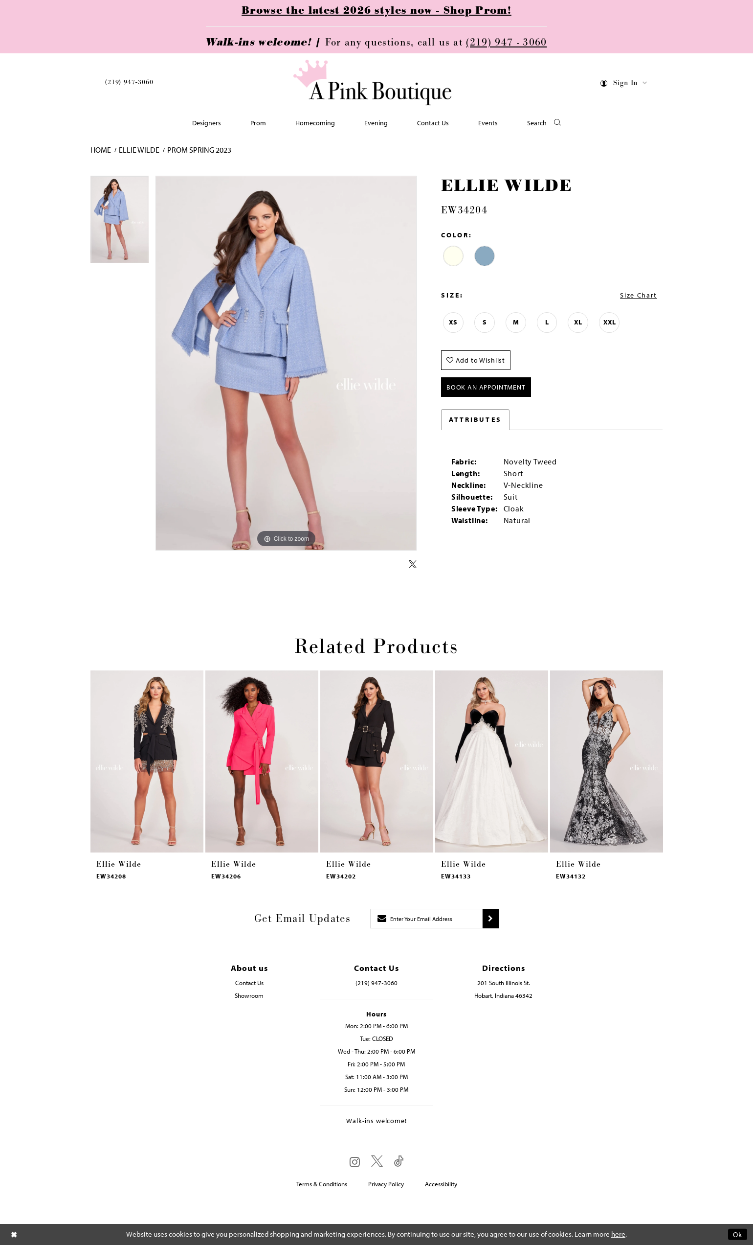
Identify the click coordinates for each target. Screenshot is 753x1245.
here (618, 1234)
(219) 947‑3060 (129, 82)
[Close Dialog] (14, 1234)
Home (100, 150)
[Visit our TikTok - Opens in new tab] (399, 1161)
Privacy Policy (386, 1184)
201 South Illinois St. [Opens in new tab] (503, 983)
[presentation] (146, 761)
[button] (624, 84)
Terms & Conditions (321, 1184)
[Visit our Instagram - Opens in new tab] (355, 1162)
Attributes (475, 419)
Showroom (249, 995)
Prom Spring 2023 (199, 150)
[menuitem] (129, 84)
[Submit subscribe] (491, 918)
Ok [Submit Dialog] (737, 1234)
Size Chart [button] (638, 295)
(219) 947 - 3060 (506, 42)
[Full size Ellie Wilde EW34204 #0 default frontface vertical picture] (286, 363)
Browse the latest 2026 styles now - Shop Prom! (376, 11)
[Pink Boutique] (373, 83)
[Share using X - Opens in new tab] (413, 565)
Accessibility (441, 1184)
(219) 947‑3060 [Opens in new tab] (376, 983)
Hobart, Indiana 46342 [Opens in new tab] (503, 995)
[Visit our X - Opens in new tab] (377, 1161)
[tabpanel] (119, 223)
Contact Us (249, 983)
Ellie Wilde (139, 150)
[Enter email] (426, 918)
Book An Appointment (486, 387)
